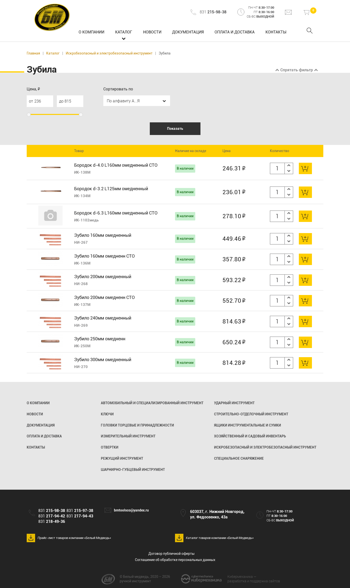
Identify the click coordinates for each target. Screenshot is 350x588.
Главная (33, 53)
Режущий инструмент (122, 458)
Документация (188, 32)
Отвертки (109, 447)
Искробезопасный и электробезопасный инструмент (109, 53)
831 (213, 12)
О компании (91, 32)
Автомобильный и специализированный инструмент (152, 403)
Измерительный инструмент (128, 436)
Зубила (165, 53)
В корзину (305, 168)
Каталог (123, 32)
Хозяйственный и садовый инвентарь (250, 436)
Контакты (275, 32)
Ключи (107, 414)
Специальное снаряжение (239, 458)
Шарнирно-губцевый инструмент (133, 470)
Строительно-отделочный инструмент (251, 414)
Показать (175, 129)
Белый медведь (52, 17)
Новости (152, 32)
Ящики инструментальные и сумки (247, 425)
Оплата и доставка (235, 32)
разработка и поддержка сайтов (253, 578)
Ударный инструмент (234, 403)
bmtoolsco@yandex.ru (131, 510)
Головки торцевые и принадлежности (137, 425)
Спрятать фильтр (296, 70)
